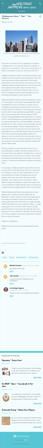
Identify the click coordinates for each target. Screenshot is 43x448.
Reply (12, 272)
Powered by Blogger (22, 436)
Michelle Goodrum (16, 265)
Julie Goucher (14, 276)
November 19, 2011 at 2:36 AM (28, 276)
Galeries (26, 440)
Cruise (5, 257)
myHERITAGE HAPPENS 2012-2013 (21, 6)
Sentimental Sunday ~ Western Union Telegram (18, 410)
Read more (37, 378)
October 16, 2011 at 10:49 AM (30, 265)
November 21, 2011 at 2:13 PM (19, 290)
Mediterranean (21, 257)
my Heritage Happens (17, 288)
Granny (11, 257)
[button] (40, 16)
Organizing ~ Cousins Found (11, 360)
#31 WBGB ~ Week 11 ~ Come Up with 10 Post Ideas (17, 385)
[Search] (40, 4)
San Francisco (33, 257)
